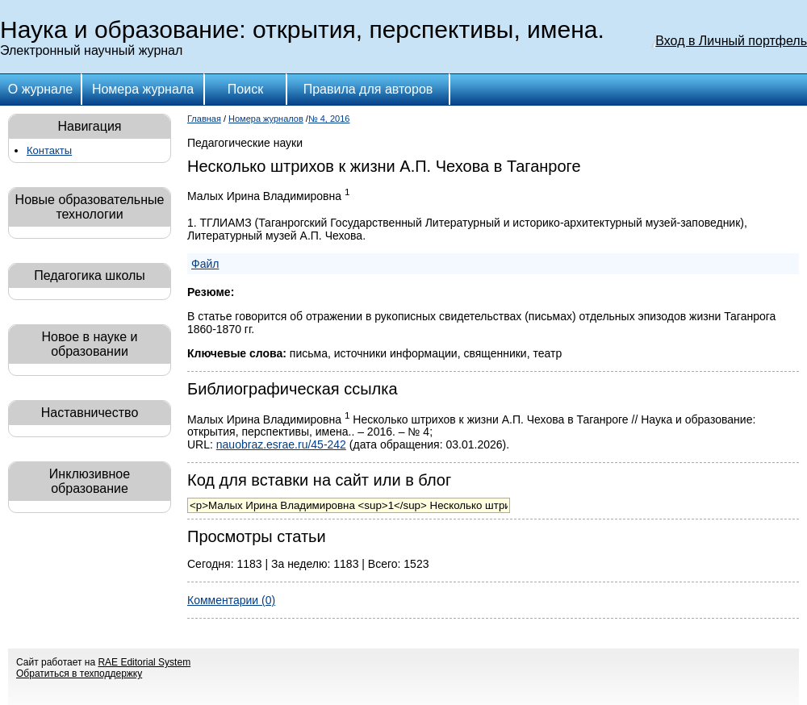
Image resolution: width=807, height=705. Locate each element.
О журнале (40, 89)
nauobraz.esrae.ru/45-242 (281, 444)
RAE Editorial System (144, 662)
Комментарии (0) (231, 600)
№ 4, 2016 (329, 118)
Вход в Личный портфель (731, 41)
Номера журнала (143, 89)
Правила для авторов (368, 89)
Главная (204, 118)
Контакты (49, 150)
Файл (205, 263)
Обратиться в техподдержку (79, 673)
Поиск (245, 89)
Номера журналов (265, 118)
